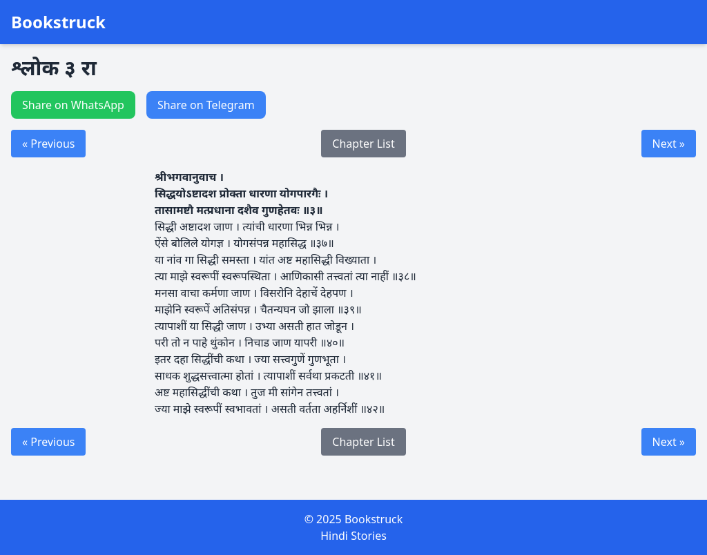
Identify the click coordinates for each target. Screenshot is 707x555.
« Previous (48, 143)
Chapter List (363, 143)
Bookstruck (58, 22)
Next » (668, 143)
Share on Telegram (206, 105)
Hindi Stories (353, 535)
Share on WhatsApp (73, 105)
